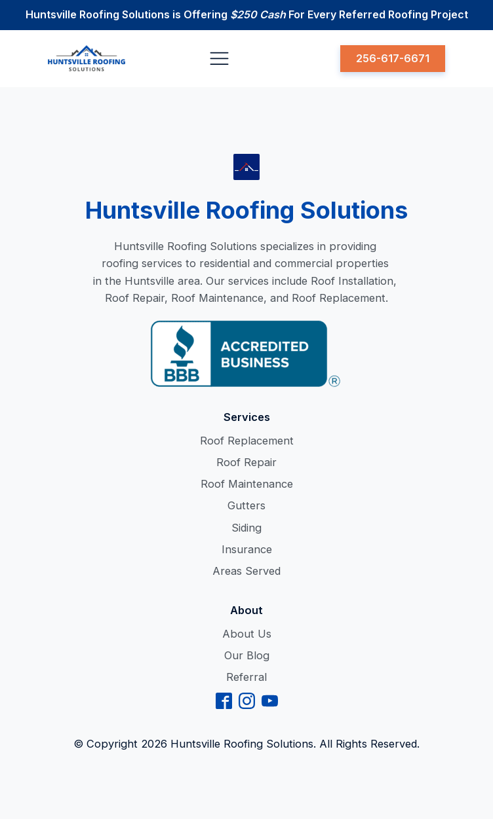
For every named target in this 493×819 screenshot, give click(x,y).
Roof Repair (246, 462)
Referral (246, 676)
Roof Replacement (247, 440)
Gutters (246, 505)
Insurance (247, 549)
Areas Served (246, 570)
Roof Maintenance (247, 483)
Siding (246, 527)
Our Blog (246, 655)
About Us (246, 633)
